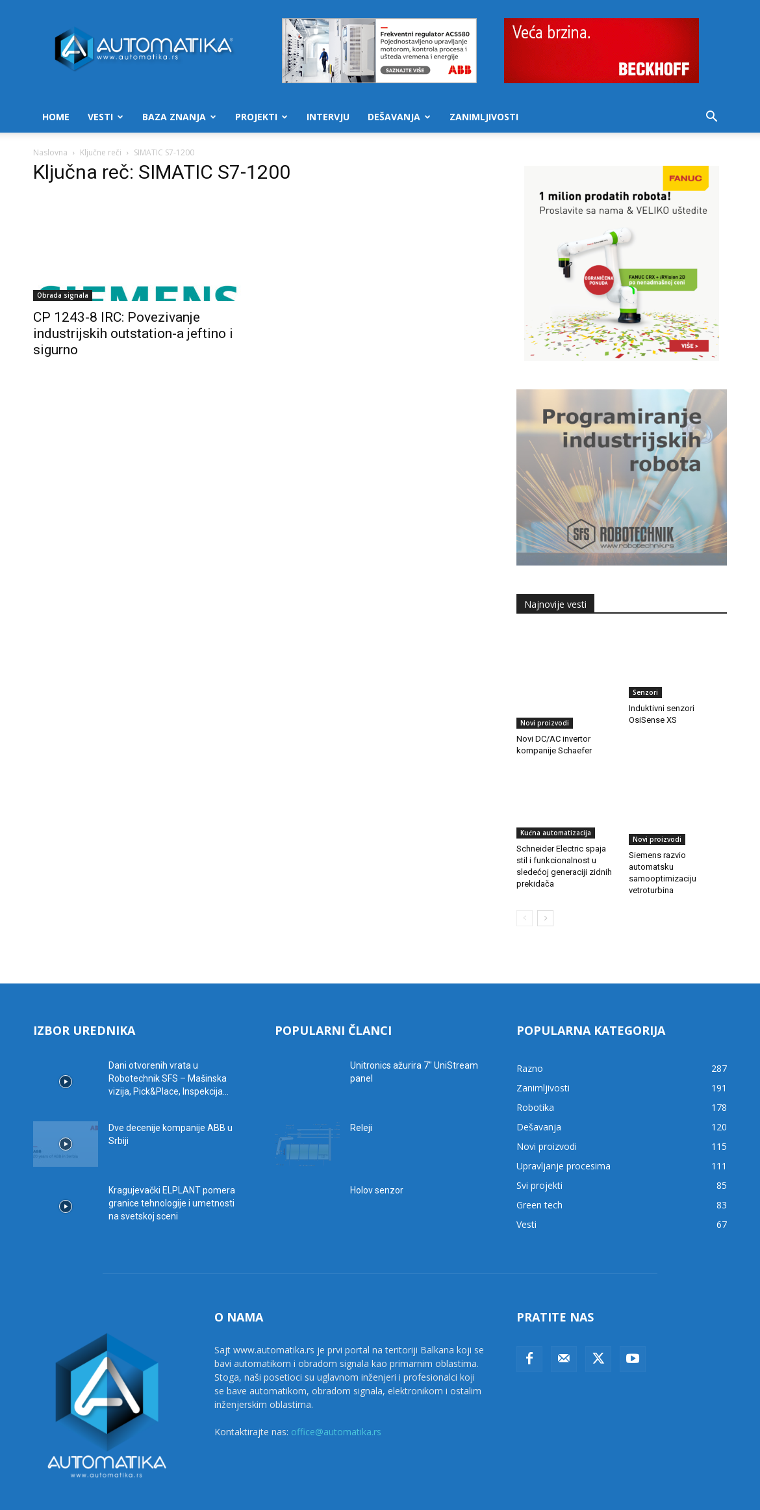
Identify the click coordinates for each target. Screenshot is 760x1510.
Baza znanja (179, 117)
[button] (711, 118)
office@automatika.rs (336, 1394)
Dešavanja (399, 117)
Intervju (328, 117)
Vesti (105, 117)
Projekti (261, 117)
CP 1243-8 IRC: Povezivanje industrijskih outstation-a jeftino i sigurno (133, 333)
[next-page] (545, 881)
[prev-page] (524, 881)
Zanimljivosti (484, 117)
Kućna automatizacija (555, 802)
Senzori (645, 692)
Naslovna (50, 152)
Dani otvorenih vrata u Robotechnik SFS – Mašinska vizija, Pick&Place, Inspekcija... (168, 1041)
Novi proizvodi (544, 692)
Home (56, 117)
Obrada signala (62, 295)
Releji (361, 1091)
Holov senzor (376, 1153)
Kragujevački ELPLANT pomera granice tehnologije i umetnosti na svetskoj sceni (171, 1166)
